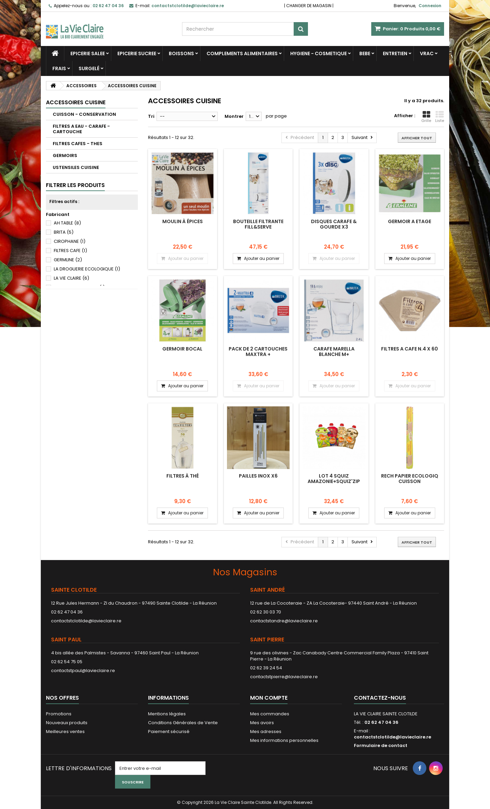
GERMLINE (68, 259)
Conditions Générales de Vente (183, 722)
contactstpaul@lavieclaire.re (83, 670)
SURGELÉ (89, 68)
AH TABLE (67, 223)
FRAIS (59, 68)
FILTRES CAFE (70, 250)
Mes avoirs (262, 722)
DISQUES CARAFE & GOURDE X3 (334, 224)
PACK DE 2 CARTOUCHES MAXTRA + (258, 351)
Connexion (430, 6)
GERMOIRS (65, 155)
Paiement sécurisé (169, 731)
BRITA (64, 232)
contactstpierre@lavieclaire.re (284, 676)
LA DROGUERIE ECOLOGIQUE (87, 269)
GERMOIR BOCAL (182, 348)
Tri (151, 116)
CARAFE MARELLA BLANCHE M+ (334, 351)
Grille (426, 116)
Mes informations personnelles (284, 740)
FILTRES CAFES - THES (77, 143)
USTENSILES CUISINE (76, 167)
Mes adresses (265, 731)
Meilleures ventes (65, 731)
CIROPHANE (69, 241)
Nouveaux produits (66, 722)
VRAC (427, 53)
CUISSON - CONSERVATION (84, 114)
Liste (439, 116)
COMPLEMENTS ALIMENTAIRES (242, 53)
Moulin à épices (182, 221)
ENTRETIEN (395, 53)
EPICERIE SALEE (87, 53)
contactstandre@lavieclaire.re (284, 621)
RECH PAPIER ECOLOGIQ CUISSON (409, 478)
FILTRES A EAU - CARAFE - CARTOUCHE (81, 129)
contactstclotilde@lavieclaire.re (86, 621)
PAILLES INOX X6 (258, 475)
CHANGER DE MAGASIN (308, 6)
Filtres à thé (182, 475)
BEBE (364, 53)
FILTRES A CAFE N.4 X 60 (409, 348)
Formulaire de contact (380, 745)
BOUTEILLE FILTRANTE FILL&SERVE (258, 224)
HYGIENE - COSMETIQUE (318, 53)
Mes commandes (269, 714)
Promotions (58, 714)
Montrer (234, 116)
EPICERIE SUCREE (136, 53)
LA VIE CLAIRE (71, 278)
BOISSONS (181, 53)
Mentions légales (167, 714)
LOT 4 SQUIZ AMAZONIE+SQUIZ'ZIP (334, 478)
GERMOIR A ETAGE (409, 221)
